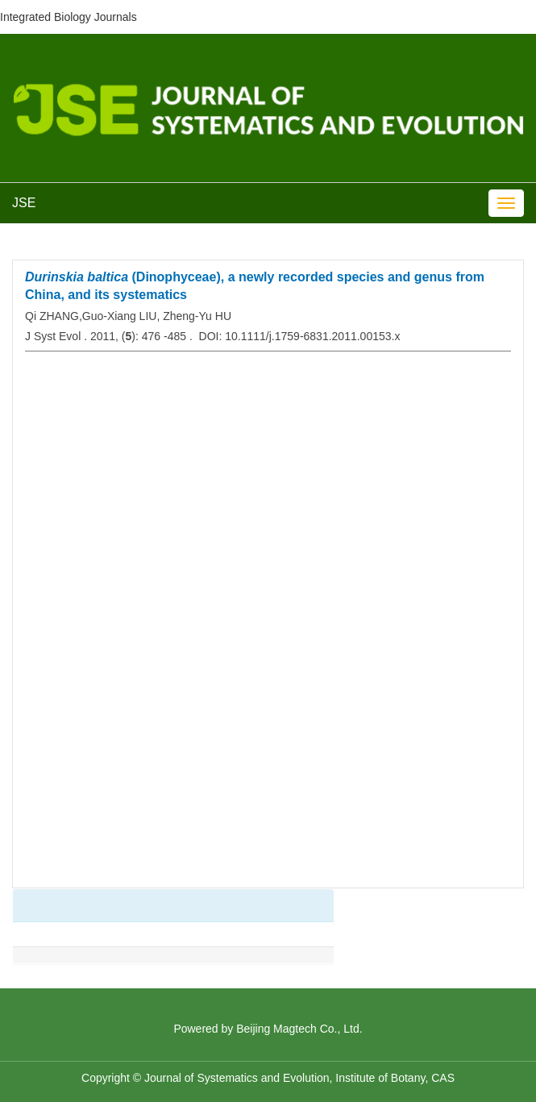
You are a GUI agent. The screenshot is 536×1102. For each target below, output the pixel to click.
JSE (23, 203)
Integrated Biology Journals (68, 16)
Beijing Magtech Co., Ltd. (299, 1028)
